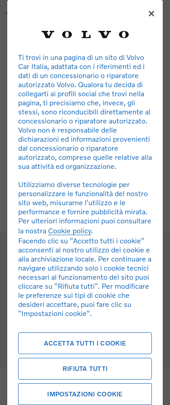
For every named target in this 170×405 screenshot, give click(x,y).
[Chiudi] (151, 14)
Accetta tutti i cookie (85, 343)
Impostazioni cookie (84, 394)
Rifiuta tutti (85, 368)
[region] (85, 202)
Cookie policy (69, 230)
